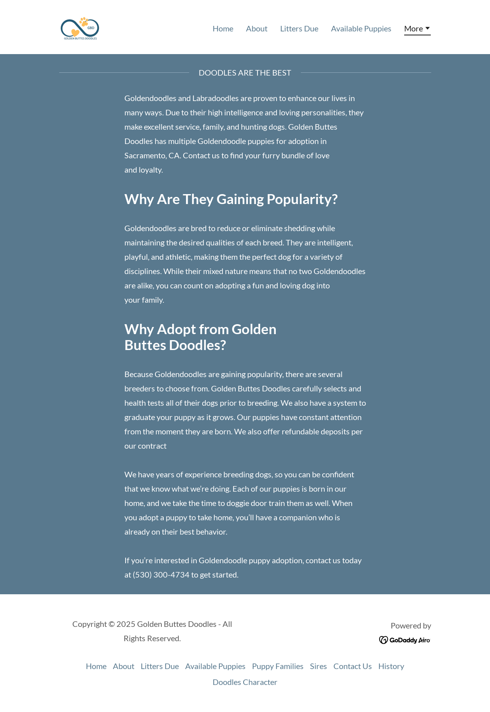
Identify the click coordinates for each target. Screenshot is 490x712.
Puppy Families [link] (278, 666)
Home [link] (223, 28)
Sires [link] (318, 666)
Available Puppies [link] (361, 28)
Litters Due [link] (299, 28)
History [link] (391, 666)
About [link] (256, 28)
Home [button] (96, 666)
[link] (80, 26)
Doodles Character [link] (245, 682)
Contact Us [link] (352, 666)
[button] (417, 29)
